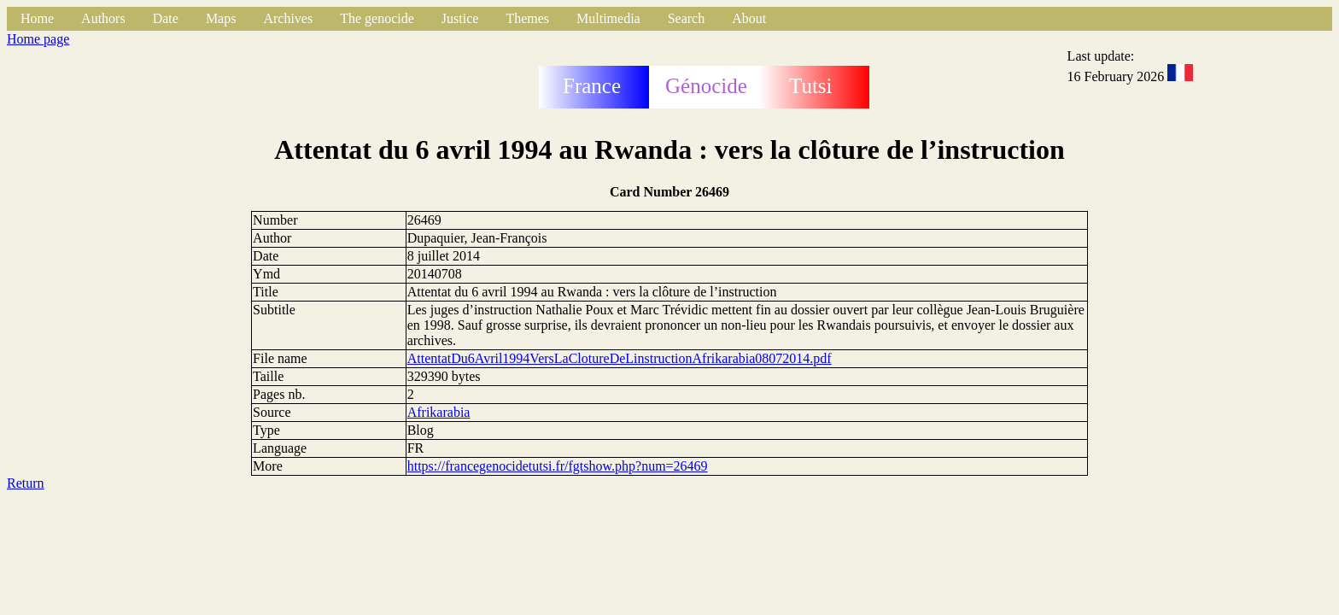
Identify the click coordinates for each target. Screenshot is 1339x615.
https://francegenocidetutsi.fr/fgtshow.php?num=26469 (557, 466)
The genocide (377, 18)
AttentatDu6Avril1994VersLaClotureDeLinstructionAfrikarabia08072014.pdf (619, 358)
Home (37, 18)
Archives (288, 18)
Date (165, 18)
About (749, 18)
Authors (103, 18)
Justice (460, 18)
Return (25, 483)
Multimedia (608, 18)
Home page (38, 39)
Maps (221, 18)
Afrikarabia (439, 412)
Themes (527, 18)
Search (686, 18)
